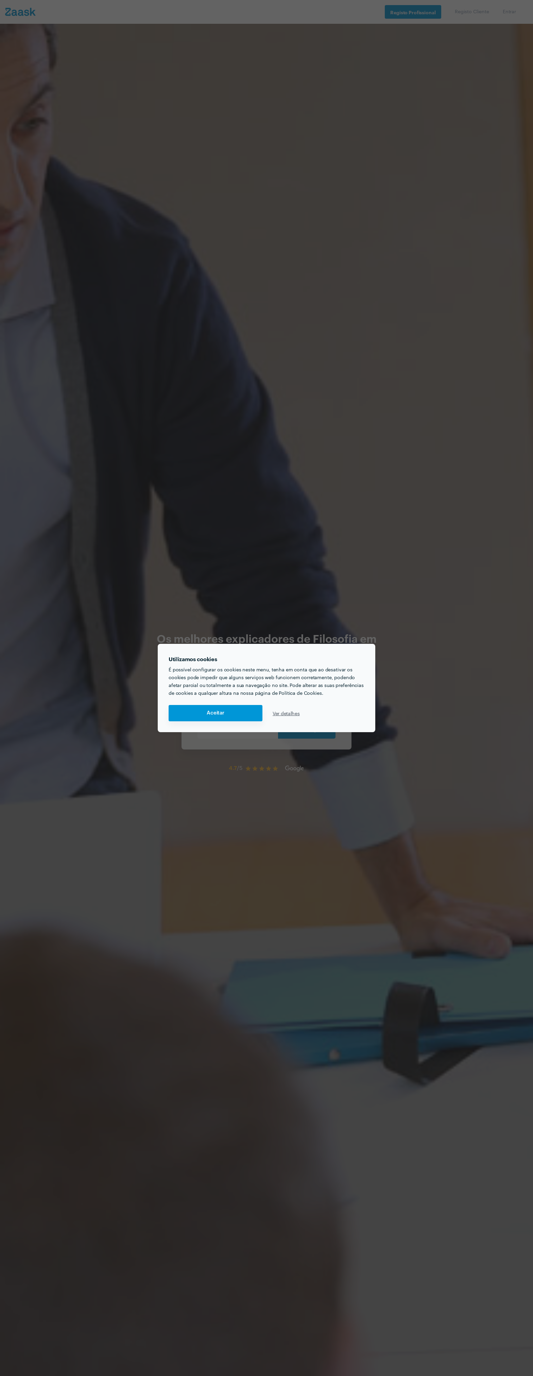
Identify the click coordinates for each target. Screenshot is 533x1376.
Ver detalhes (286, 713)
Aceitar (215, 713)
